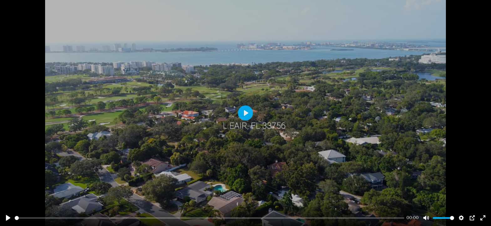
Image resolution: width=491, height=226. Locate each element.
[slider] (209, 218)
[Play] (8, 218)
